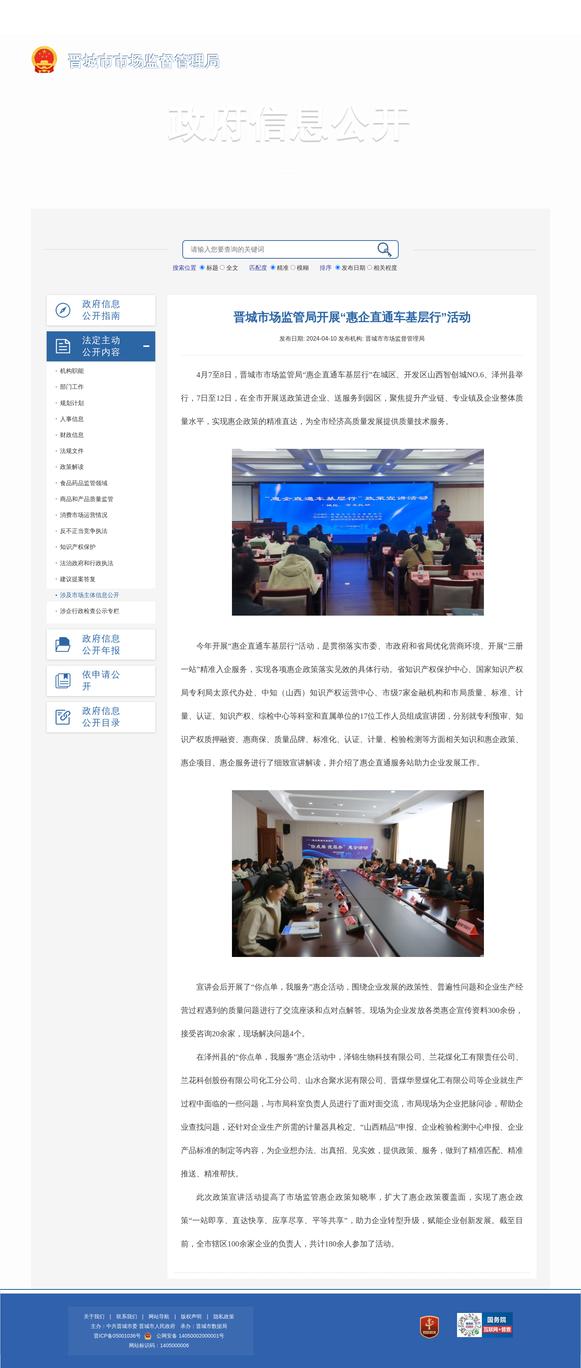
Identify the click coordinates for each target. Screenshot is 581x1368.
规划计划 (72, 402)
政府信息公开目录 (101, 715)
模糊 (299, 267)
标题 (210, 267)
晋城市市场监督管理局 (138, 61)
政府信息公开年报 (101, 643)
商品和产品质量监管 (86, 498)
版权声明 (191, 1316)
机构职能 (72, 370)
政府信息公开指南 (101, 309)
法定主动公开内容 (101, 345)
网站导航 (159, 1316)
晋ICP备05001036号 (117, 1335)
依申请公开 (101, 679)
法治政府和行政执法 (86, 562)
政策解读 (72, 466)
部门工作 (72, 386)
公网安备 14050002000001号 (190, 1335)
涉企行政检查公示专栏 (89, 610)
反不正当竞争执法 (83, 530)
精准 (280, 267)
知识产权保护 (78, 546)
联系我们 (126, 1316)
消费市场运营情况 (83, 514)
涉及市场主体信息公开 (89, 594)
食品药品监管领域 (83, 482)
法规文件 (72, 450)
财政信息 (72, 434)
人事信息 (72, 418)
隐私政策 (223, 1316)
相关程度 (382, 267)
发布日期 (351, 267)
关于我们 (94, 1316)
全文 (229, 267)
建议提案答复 (78, 578)
